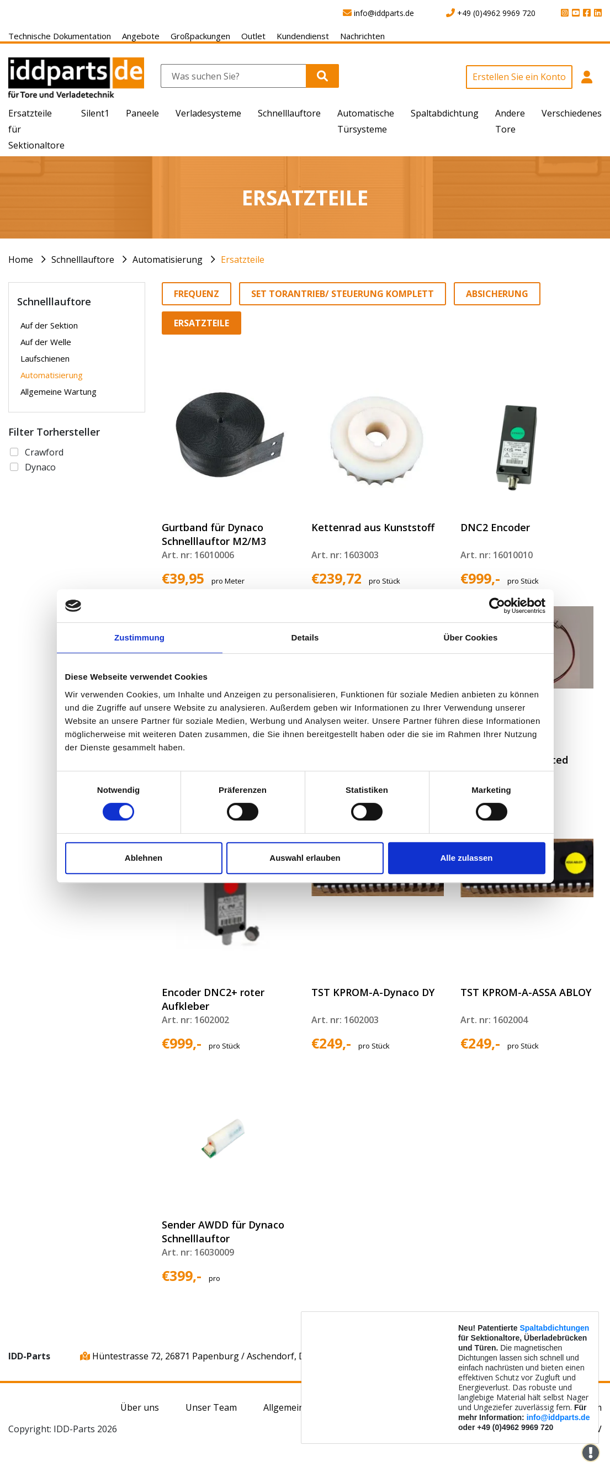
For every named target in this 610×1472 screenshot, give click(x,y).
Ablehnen (143, 857)
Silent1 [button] (95, 113)
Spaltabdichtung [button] (445, 113)
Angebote (141, 35)
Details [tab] (305, 637)
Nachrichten (362, 35)
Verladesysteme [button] (208, 113)
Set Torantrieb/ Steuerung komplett (342, 294)
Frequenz (196, 294)
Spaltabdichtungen (554, 1327)
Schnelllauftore (82, 259)
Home (20, 259)
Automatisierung (167, 259)
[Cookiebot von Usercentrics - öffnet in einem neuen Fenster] (497, 605)
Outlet (253, 35)
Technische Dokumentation (59, 35)
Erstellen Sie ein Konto (519, 77)
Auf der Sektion (49, 325)
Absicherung (497, 294)
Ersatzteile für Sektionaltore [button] (36, 129)
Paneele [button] (142, 113)
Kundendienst (303, 35)
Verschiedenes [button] (572, 113)
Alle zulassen (466, 857)
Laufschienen (45, 358)
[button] (587, 82)
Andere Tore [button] (510, 121)
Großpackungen (200, 35)
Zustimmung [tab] (139, 637)
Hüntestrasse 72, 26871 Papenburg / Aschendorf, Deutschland (215, 1356)
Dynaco (40, 467)
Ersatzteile (242, 259)
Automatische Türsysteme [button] (365, 121)
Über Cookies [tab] (471, 637)
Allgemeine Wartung (58, 391)
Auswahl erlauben (304, 857)
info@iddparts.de (558, 1417)
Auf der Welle (45, 341)
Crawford (44, 452)
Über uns (139, 1407)
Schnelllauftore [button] (289, 113)
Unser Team (211, 1407)
